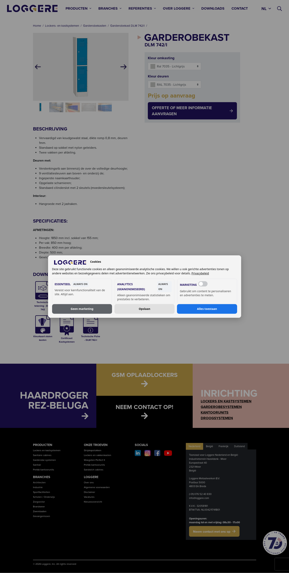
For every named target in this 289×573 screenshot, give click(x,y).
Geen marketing (82, 309)
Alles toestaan (207, 309)
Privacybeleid (200, 273)
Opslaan (144, 309)
